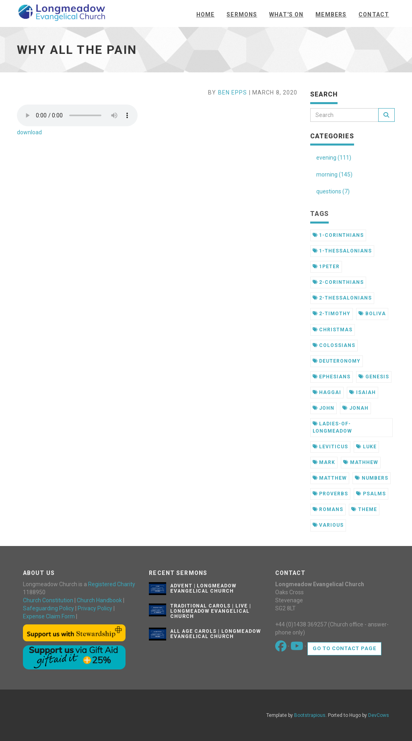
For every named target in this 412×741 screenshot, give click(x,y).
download (29, 132)
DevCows (378, 715)
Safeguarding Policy (48, 608)
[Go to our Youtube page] (297, 648)
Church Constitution (48, 600)
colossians (334, 345)
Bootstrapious (309, 715)
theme (364, 509)
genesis (373, 377)
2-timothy (332, 313)
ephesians (332, 377)
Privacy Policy (95, 608)
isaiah (362, 392)
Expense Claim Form (49, 616)
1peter (326, 266)
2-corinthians (338, 282)
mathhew (360, 462)
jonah (355, 408)
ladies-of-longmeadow (332, 427)
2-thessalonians (342, 298)
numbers (371, 478)
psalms (371, 494)
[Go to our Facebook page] (281, 648)
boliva (372, 313)
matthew (330, 478)
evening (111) (333, 157)
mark (324, 462)
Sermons (242, 14)
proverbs (330, 494)
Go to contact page (345, 648)
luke (366, 447)
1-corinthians (338, 235)
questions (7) (333, 191)
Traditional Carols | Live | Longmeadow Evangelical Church (210, 611)
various (328, 525)
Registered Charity (111, 584)
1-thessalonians (342, 251)
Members (330, 14)
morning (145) (334, 174)
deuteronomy (337, 361)
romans (328, 509)
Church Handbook (99, 600)
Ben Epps (232, 92)
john (324, 408)
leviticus (330, 447)
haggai (327, 392)
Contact (373, 14)
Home (205, 14)
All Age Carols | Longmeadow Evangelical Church (215, 633)
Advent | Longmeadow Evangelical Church (203, 588)
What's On (286, 14)
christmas (333, 330)
